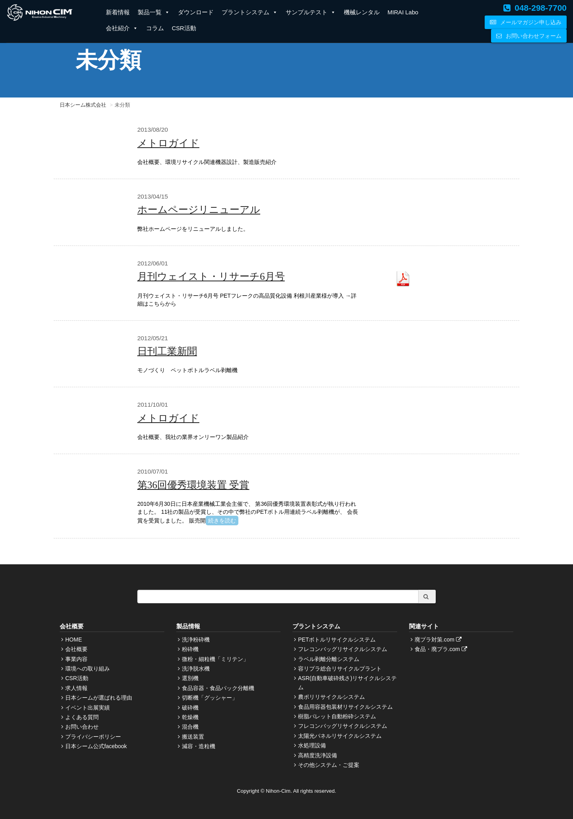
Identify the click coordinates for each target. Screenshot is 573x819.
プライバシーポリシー (93, 736)
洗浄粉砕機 (196, 639)
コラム (155, 28)
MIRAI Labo (403, 12)
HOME (73, 639)
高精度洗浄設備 (317, 755)
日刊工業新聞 (167, 351)
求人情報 (76, 688)
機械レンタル (362, 12)
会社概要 (76, 649)
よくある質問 (82, 717)
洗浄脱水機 (196, 668)
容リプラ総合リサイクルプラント (340, 668)
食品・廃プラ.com (442, 649)
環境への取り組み (87, 668)
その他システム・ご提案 (328, 765)
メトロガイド (168, 143)
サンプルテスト (311, 12)
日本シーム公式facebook (96, 746)
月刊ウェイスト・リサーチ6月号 (211, 276)
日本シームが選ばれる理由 (98, 697)
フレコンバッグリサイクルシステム (342, 649)
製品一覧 (154, 12)
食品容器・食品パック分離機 (218, 688)
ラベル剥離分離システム (328, 659)
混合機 (190, 726)
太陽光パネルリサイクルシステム (340, 736)
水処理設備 (312, 745)
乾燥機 (190, 717)
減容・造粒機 (198, 746)
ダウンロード (196, 12)
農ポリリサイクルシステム (331, 697)
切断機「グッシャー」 (210, 697)
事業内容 (76, 659)
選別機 (190, 678)
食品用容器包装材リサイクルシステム (345, 707)
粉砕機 (190, 649)
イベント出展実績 (87, 707)
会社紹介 (122, 28)
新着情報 (118, 12)
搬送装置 (193, 736)
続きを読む (222, 520)
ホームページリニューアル (198, 209)
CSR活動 (184, 28)
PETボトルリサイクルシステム (337, 639)
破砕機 (190, 707)
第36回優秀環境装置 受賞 (193, 485)
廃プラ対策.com (439, 639)
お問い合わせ (82, 726)
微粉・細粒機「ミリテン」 (215, 659)
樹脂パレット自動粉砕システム (337, 716)
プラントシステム (250, 12)
